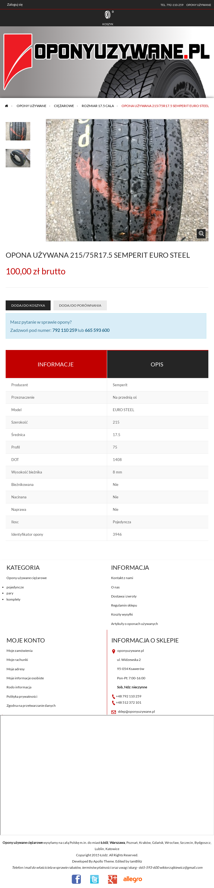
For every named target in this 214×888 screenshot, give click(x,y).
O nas (115, 587)
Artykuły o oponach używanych (134, 624)
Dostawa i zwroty (124, 596)
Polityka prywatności (22, 696)
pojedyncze (15, 587)
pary (10, 593)
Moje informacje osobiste (25, 678)
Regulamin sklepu (124, 605)
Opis (157, 364)
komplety (13, 599)
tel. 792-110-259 (172, 5)
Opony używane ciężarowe (27, 578)
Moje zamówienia (20, 650)
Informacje (56, 364)
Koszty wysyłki (122, 614)
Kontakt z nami (122, 578)
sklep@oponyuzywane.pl (136, 711)
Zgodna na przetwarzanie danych (31, 705)
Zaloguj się (15, 4)
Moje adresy (16, 669)
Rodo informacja (19, 687)
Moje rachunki (17, 660)
